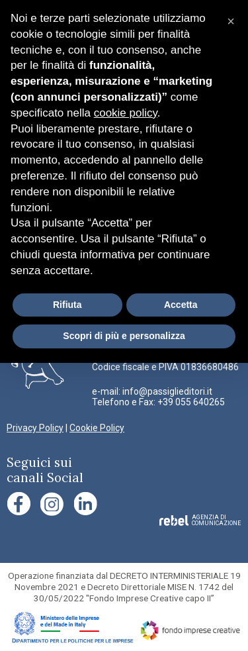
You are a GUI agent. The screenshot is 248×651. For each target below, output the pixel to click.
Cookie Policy (96, 428)
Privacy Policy (35, 428)
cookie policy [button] (125, 113)
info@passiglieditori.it (167, 391)
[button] (230, 21)
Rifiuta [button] (67, 304)
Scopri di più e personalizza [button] (124, 335)
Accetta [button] (181, 304)
